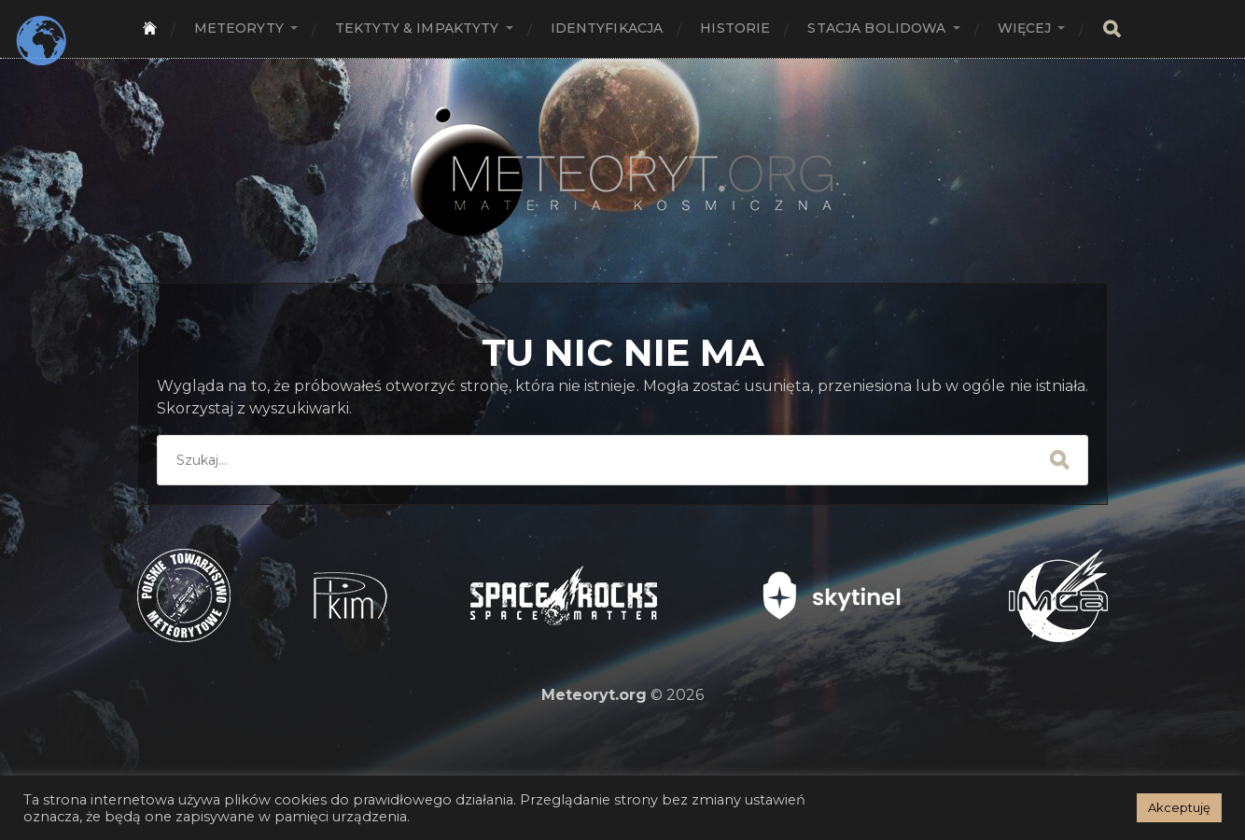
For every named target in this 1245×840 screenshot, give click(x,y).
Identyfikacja (607, 28)
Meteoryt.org (594, 695)
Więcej (1025, 28)
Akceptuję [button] (1179, 807)
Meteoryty (239, 28)
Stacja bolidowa (876, 28)
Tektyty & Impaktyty (417, 28)
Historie (735, 28)
